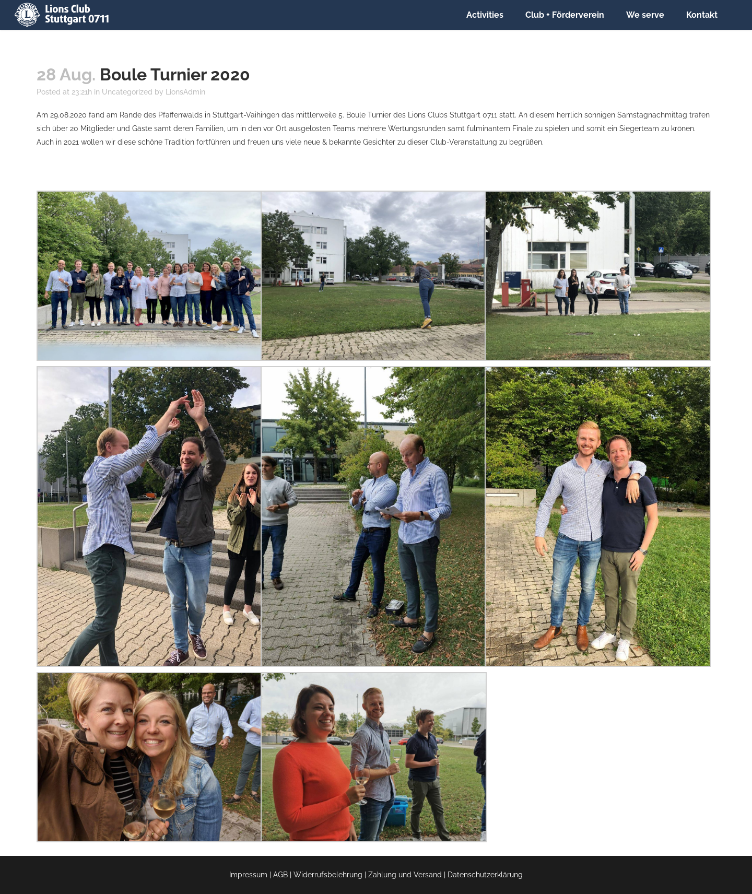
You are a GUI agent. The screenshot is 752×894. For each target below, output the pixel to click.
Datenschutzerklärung (485, 875)
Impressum (248, 875)
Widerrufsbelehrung (327, 875)
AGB (280, 875)
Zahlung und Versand (405, 875)
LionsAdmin (185, 92)
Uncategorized (127, 92)
